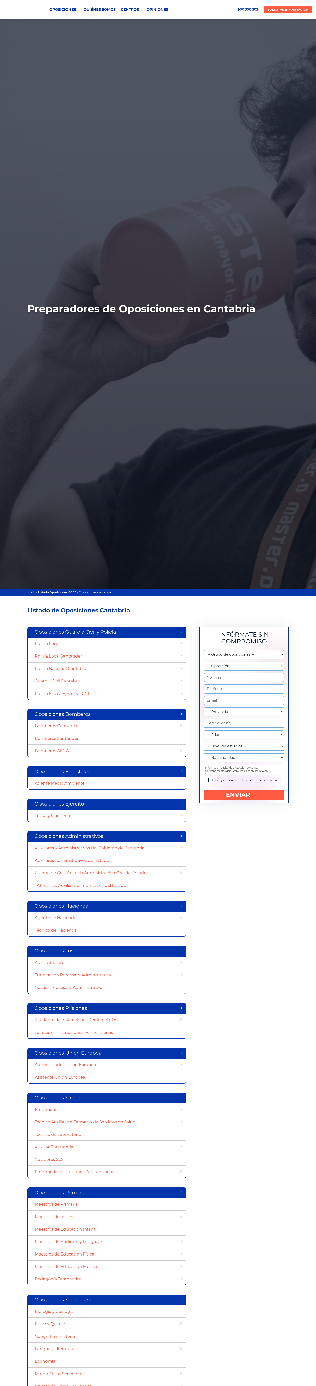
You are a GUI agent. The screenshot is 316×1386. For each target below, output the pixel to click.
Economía (45, 1361)
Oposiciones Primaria (60, 1192)
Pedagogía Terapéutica (58, 1279)
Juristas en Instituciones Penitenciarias (74, 1032)
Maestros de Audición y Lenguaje (68, 1241)
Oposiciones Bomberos (62, 714)
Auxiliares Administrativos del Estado (72, 860)
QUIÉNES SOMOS (100, 9)
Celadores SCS (49, 1159)
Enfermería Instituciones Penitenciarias (74, 1171)
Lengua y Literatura (54, 1348)
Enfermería (46, 1109)
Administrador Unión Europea (65, 1064)
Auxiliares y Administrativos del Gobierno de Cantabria (89, 848)
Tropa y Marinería (52, 815)
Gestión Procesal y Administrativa (68, 987)
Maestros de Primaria (56, 1204)
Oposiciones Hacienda (61, 906)
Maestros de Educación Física (64, 1254)
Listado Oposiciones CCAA (57, 592)
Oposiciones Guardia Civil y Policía (75, 632)
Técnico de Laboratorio (58, 1134)
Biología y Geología (54, 1311)
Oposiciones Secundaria (63, 1300)
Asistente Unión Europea (60, 1077)
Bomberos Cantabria (56, 725)
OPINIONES (157, 9)
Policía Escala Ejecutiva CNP (63, 693)
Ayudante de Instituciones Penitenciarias (76, 1019)
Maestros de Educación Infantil (66, 1229)
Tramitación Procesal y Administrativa (73, 975)
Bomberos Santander (57, 738)
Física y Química (51, 1323)
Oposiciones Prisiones (60, 1008)
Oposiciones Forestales (62, 771)
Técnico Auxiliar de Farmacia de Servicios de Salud (85, 1122)
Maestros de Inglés (54, 1216)
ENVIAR (244, 795)
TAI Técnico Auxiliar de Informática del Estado (80, 885)
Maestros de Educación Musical (66, 1266)
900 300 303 (248, 9)
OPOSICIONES (64, 9)
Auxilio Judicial (49, 962)
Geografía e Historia (55, 1336)
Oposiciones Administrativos (68, 836)
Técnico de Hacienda (56, 930)
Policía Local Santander (58, 656)
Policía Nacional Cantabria (61, 668)
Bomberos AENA (52, 750)
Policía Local (47, 643)
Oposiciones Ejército (59, 804)
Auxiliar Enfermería (54, 1147)
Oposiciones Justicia (58, 951)
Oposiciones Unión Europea (68, 1053)
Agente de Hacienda (55, 917)
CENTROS (131, 9)
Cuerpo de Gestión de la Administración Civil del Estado (91, 872)
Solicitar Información (288, 9)
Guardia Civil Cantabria (58, 681)
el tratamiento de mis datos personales (259, 780)
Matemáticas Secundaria (60, 1373)
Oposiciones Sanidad (59, 1098)
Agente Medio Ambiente (60, 783)
